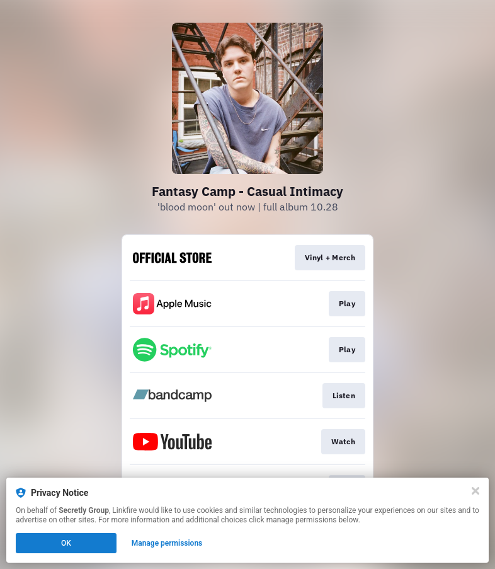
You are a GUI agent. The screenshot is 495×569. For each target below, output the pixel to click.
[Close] (475, 491)
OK (66, 543)
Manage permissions (167, 543)
